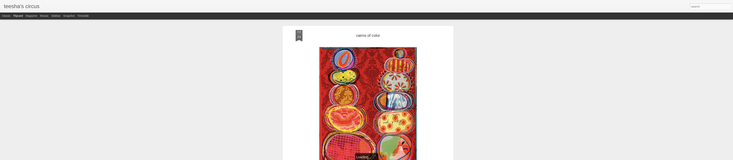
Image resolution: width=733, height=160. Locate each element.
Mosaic (44, 15)
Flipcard (18, 15)
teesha (387, 107)
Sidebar (56, 15)
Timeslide (83, 15)
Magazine (31, 15)
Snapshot (69, 15)
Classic (6, 15)
